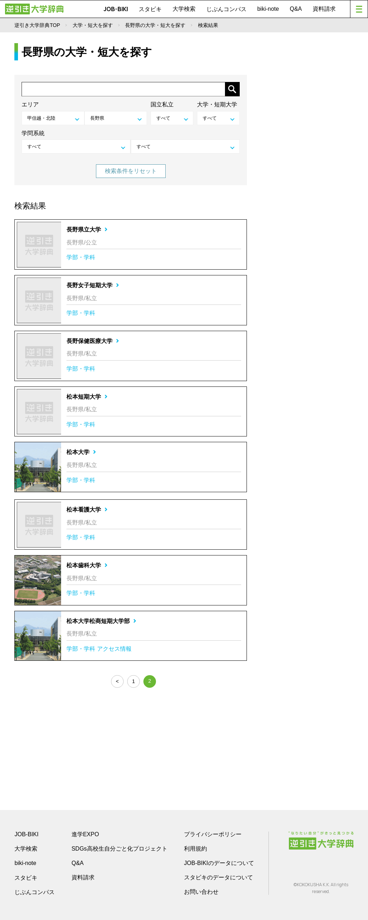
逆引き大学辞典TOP (37, 25)
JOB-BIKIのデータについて (219, 863)
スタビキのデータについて (218, 877)
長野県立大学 (86, 229)
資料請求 (324, 9)
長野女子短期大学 (92, 285)
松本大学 (81, 452)
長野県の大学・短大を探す (155, 25)
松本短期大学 (86, 397)
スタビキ (150, 9)
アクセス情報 (114, 649)
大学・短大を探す (93, 25)
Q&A (296, 9)
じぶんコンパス (226, 9)
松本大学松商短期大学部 (101, 621)
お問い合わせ (201, 892)
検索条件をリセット (131, 171)
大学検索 (184, 9)
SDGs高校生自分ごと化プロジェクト (119, 849)
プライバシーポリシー (213, 834)
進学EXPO (85, 834)
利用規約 (195, 849)
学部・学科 (80, 257)
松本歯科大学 (86, 565)
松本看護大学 (86, 510)
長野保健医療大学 (92, 341)
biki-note (268, 9)
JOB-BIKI (116, 9)
